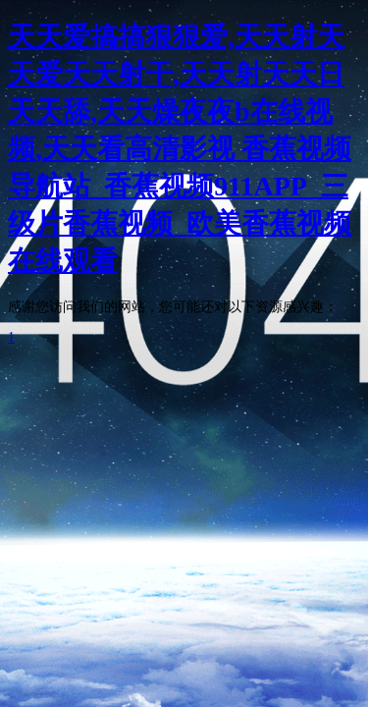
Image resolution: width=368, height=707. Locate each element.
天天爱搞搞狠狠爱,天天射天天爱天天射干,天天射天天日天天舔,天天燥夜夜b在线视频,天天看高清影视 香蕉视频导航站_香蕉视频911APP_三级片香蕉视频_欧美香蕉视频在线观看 (179, 149)
